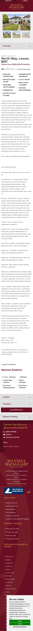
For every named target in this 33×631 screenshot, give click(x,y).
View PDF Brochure (16, 410)
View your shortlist (11, 437)
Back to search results (10, 446)
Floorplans (7, 404)
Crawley (8, 569)
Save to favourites (23, 69)
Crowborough (10, 572)
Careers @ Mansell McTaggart (17, 519)
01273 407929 (9, 432)
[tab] (16, 46)
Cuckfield (8, 576)
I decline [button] (19, 624)
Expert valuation (12, 515)
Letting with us (11, 506)
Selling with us (11, 503)
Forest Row (9, 582)
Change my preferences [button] (19, 627)
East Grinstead (10, 579)
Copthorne (9, 566)
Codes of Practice (12, 479)
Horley (8, 592)
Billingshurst (9, 556)
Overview (7, 46)
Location (6, 397)
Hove (7, 598)
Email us (7, 434)
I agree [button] (20, 621)
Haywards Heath (11, 588)
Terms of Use (10, 475)
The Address (11, 512)
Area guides (10, 509)
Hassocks (8, 585)
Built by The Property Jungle (16, 483)
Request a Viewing (10, 417)
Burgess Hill (9, 563)
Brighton (8, 559)
